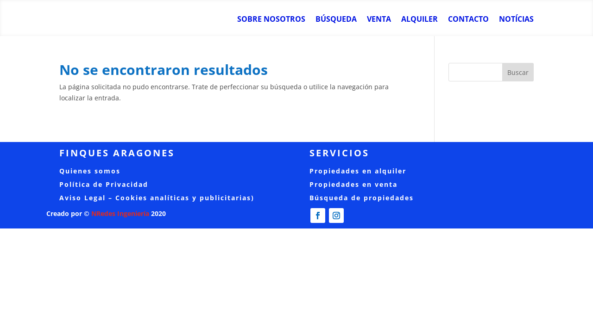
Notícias (516, 20)
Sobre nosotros (271, 20)
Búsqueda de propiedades (361, 197)
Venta (379, 20)
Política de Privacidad (103, 184)
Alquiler (419, 20)
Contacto (468, 20)
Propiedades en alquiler (357, 170)
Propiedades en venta (353, 184)
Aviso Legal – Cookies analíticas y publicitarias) (156, 197)
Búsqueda (336, 20)
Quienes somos (89, 170)
